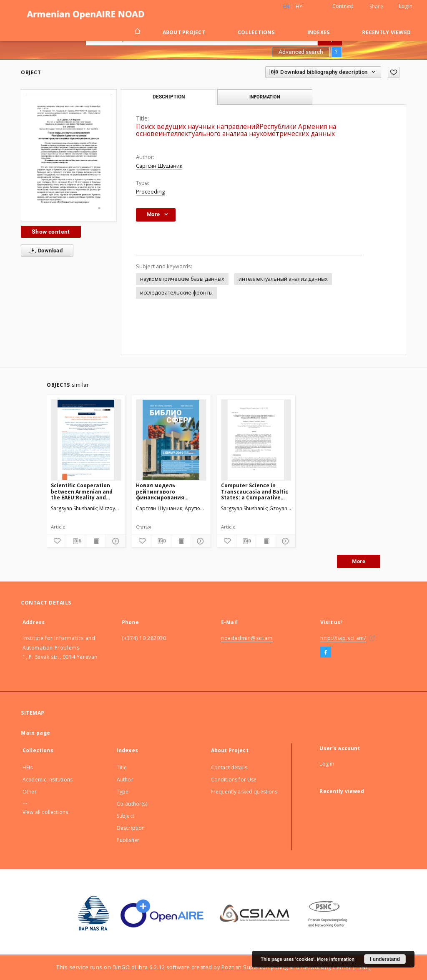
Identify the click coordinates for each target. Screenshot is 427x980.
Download (44, 251)
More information (335, 959)
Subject (125, 815)
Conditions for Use (234, 779)
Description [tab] (169, 97)
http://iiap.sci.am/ (343, 638)
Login (405, 6)
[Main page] (137, 32)
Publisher (128, 840)
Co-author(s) (132, 803)
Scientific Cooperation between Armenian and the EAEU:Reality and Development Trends (82, 491)
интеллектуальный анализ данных (283, 278)
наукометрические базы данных (182, 278)
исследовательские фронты (176, 292)
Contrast (343, 6)
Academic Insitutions (48, 779)
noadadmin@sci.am (247, 638)
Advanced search (301, 51)
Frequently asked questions (244, 791)
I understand (385, 959)
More (358, 561)
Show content (51, 231)
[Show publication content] (95, 541)
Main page (35, 732)
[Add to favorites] (393, 72)
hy (299, 6)
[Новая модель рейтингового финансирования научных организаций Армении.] (171, 440)
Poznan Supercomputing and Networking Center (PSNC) (296, 967)
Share (376, 6)
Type (123, 791)
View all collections (45, 812)
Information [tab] (264, 97)
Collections (256, 32)
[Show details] (114, 541)
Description (131, 827)
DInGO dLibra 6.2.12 (139, 967)
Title (122, 767)
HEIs (28, 767)
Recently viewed (386, 32)
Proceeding (150, 191)
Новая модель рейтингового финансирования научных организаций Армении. (167, 491)
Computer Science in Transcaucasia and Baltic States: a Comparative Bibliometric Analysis (254, 491)
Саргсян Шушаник (159, 165)
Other (30, 791)
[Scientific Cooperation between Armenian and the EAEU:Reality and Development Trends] (86, 440)
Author (125, 779)
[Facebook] (325, 652)
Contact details (229, 767)
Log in (326, 763)
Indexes (318, 32)
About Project (184, 32)
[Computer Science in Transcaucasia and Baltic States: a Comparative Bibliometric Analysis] (256, 440)
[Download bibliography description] (75, 541)
